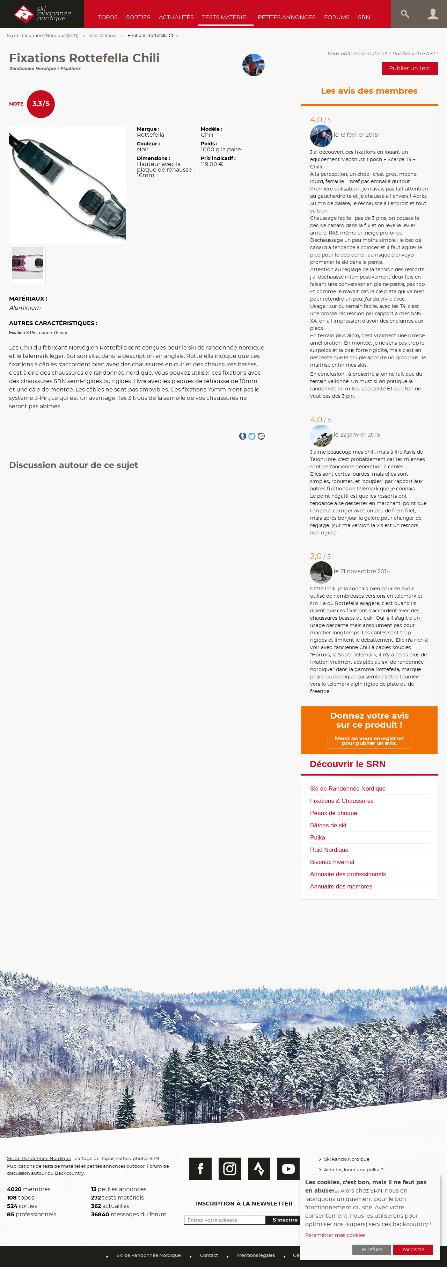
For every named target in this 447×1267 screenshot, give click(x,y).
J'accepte (413, 1249)
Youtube (285, 1169)
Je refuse (371, 1249)
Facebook (197, 1169)
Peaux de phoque (333, 812)
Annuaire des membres (341, 886)
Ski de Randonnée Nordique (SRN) (43, 36)
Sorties (138, 17)
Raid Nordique (329, 849)
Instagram (226, 1169)
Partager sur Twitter (252, 436)
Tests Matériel (225, 17)
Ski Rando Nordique (345, 1159)
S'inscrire (282, 1220)
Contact (209, 1255)
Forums (337, 17)
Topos (108, 17)
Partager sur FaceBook (243, 436)
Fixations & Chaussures (342, 800)
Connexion (433, 14)
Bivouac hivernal (332, 861)
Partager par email (261, 436)
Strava (256, 1169)
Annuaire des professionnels (348, 874)
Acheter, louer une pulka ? (352, 1170)
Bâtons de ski (328, 825)
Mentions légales (256, 1255)
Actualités (176, 17)
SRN (364, 17)
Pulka (317, 837)
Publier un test (410, 68)
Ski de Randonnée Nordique (348, 788)
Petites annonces (287, 17)
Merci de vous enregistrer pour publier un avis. (369, 741)
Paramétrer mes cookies (335, 1235)
